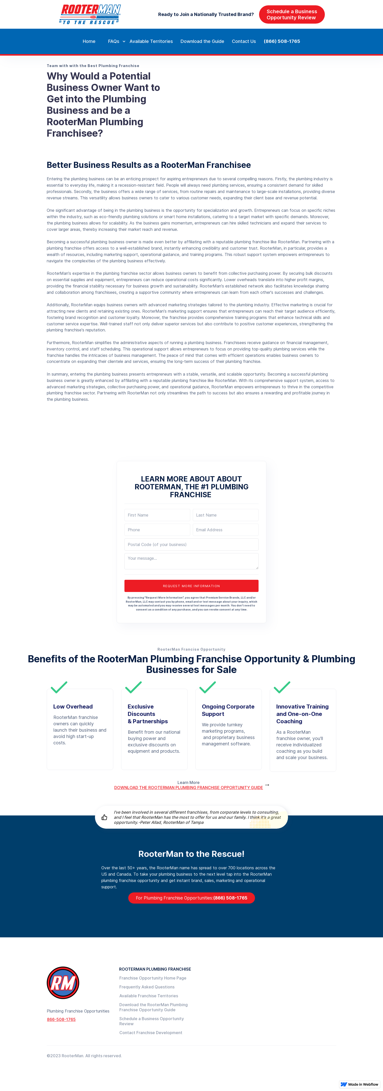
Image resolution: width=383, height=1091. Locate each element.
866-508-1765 (61, 1019)
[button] (112, 41)
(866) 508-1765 (282, 41)
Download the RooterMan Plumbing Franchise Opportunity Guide (153, 1007)
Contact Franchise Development (150, 1032)
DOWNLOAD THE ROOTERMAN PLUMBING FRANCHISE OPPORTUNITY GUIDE (188, 787)
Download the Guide (202, 41)
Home (89, 41)
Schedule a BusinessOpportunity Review (292, 14)
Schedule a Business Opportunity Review (151, 1021)
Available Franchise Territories (148, 995)
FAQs (113, 41)
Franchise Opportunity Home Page (152, 978)
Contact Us (244, 41)
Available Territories (151, 41)
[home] (90, 14)
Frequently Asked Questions (146, 986)
